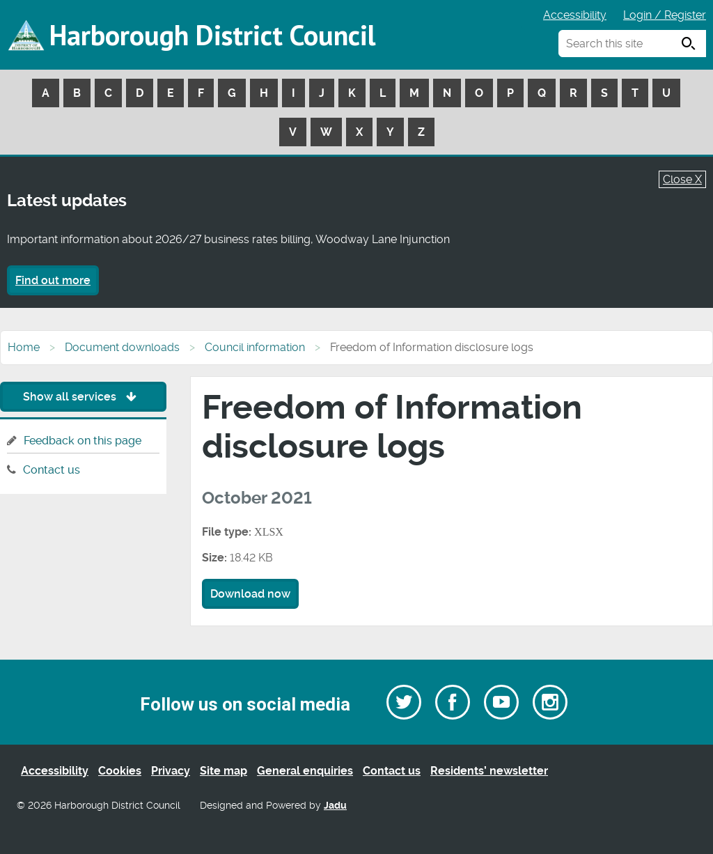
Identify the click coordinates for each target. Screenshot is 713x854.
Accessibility (574, 15)
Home (24, 347)
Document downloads (122, 347)
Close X (682, 179)
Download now (250, 593)
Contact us (51, 469)
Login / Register (664, 15)
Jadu (335, 806)
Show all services (83, 396)
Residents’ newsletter (489, 770)
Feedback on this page (82, 440)
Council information (255, 347)
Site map (223, 770)
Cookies (119, 770)
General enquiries (305, 770)
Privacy (170, 770)
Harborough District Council (212, 35)
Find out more (53, 280)
